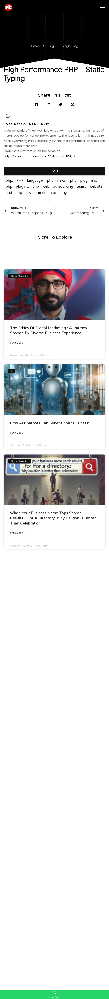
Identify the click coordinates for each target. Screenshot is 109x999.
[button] (37, 110)
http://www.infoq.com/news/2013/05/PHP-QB (39, 162)
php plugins (17, 201)
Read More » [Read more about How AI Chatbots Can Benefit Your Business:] (17, 547)
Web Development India (27, 127)
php (9, 195)
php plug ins (83, 195)
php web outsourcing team (58, 201)
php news (56, 195)
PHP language (30, 195)
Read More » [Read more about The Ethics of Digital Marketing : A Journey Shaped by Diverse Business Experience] (17, 457)
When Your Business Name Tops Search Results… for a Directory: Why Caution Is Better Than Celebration (53, 633)
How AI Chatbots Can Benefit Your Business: (49, 537)
